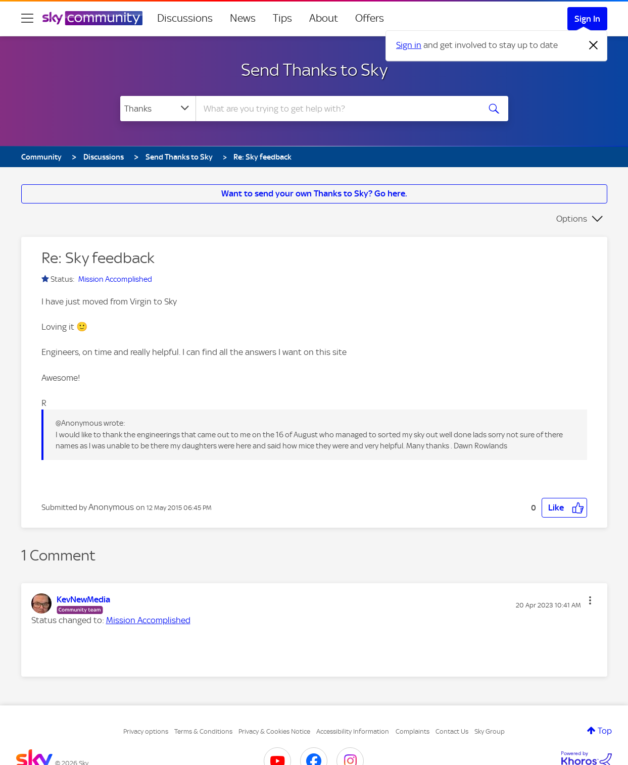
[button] (564, 508)
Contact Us (452, 731)
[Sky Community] (92, 18)
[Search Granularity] (158, 108)
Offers (369, 18)
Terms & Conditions (203, 731)
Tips (282, 18)
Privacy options (145, 731)
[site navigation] (27, 18)
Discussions (185, 18)
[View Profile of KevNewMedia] (83, 599)
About (323, 18)
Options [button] (571, 219)
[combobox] (336, 108)
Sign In (587, 19)
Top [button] (605, 731)
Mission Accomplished (115, 279)
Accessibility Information (352, 731)
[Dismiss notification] (594, 45)
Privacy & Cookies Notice (274, 731)
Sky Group (489, 731)
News (243, 18)
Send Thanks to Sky (314, 70)
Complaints (412, 731)
